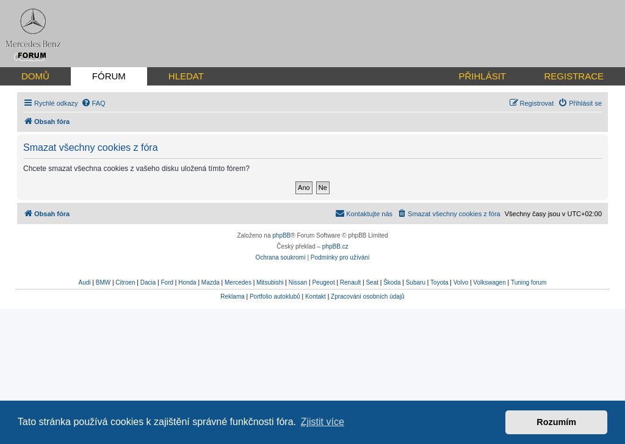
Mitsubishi (269, 282)
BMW (103, 282)
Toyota (439, 282)
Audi (85, 282)
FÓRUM (109, 76)
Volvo (460, 282)
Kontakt (315, 296)
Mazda (210, 282)
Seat (372, 282)
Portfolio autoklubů (275, 296)
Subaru (415, 282)
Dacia (148, 282)
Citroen (125, 282)
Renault (350, 282)
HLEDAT (186, 76)
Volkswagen (489, 282)
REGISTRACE (574, 76)
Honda (187, 282)
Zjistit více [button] (322, 422)
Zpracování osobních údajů (368, 296)
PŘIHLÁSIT (482, 76)
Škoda (391, 282)
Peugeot (323, 282)
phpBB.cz (335, 246)
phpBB (281, 235)
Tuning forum (529, 282)
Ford (167, 282)
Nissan (298, 282)
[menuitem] (93, 103)
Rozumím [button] (556, 422)
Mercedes (238, 282)
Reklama (232, 296)
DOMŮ (35, 76)
